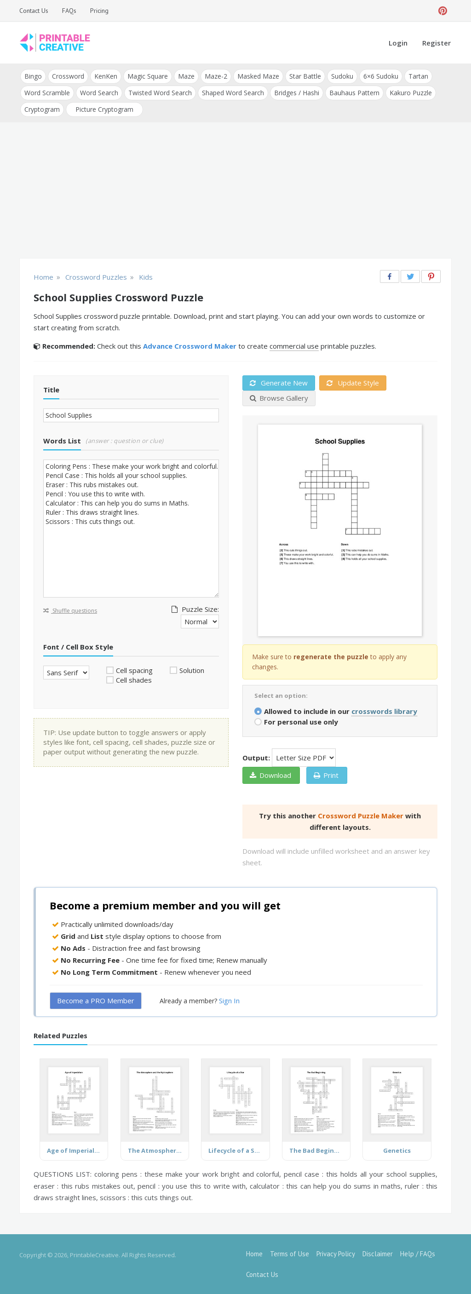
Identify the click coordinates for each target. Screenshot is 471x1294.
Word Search (99, 92)
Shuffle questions (70, 611)
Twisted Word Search (160, 92)
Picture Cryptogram (104, 109)
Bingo (33, 76)
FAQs (69, 10)
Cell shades (134, 679)
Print (326, 775)
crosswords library (384, 711)
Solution (191, 670)
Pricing (99, 10)
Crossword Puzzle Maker (360, 815)
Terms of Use (289, 1253)
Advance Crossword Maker (189, 346)
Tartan (418, 76)
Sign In (229, 1000)
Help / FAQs (417, 1253)
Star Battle (305, 76)
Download (270, 775)
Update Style (353, 382)
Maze (186, 76)
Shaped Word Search (233, 92)
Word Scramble (47, 92)
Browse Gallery (279, 398)
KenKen (105, 76)
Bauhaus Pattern (354, 92)
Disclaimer (377, 1253)
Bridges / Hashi (296, 92)
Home (254, 1253)
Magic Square (147, 76)
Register (436, 42)
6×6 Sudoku (380, 76)
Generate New (279, 382)
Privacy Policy (335, 1253)
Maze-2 (216, 76)
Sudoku (342, 76)
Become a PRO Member (95, 1000)
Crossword (68, 76)
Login (398, 42)
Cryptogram (42, 109)
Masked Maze (258, 76)
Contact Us (33, 10)
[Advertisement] (235, 191)
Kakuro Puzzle (411, 92)
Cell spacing (134, 670)
